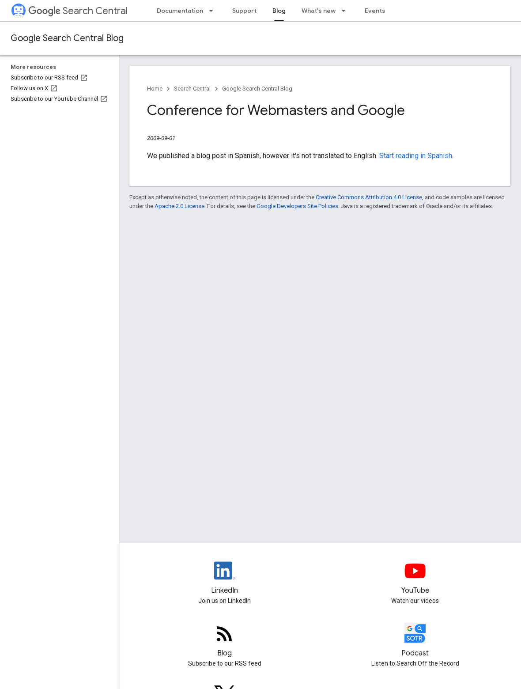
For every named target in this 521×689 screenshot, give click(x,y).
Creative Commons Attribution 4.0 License (369, 197)
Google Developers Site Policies (297, 206)
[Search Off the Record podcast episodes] (415, 641)
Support (244, 11)
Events (375, 11)
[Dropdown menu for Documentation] (213, 10)
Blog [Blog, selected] (279, 11)
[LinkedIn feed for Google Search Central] (224, 578)
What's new (319, 11)
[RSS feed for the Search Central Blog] (224, 641)
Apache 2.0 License (179, 206)
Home (154, 88)
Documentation (180, 11)
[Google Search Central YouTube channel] (415, 578)
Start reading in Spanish (415, 155)
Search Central (78, 11)
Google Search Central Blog (67, 38)
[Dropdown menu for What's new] (346, 10)
